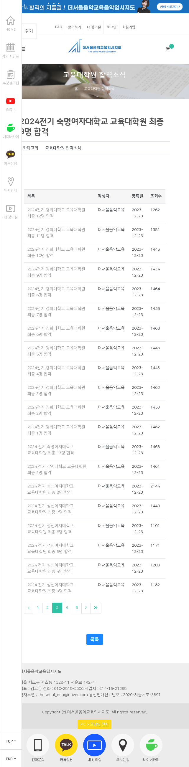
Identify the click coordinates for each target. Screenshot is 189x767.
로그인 (111, 27)
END (11, 759)
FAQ (58, 27)
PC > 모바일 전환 (94, 724)
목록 (94, 639)
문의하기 (74, 27)
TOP (11, 741)
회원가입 (128, 27)
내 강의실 (94, 27)
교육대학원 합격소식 (99, 89)
